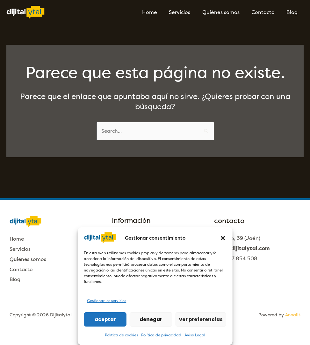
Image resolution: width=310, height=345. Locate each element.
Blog (293, 12)
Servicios (185, 12)
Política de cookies (121, 335)
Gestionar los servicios (106, 301)
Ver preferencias (201, 319)
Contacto (265, 12)
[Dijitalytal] (25, 12)
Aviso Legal (194, 335)
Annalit (292, 315)
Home (157, 12)
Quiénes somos (225, 12)
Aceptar (105, 319)
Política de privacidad (161, 335)
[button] (223, 238)
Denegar (151, 319)
